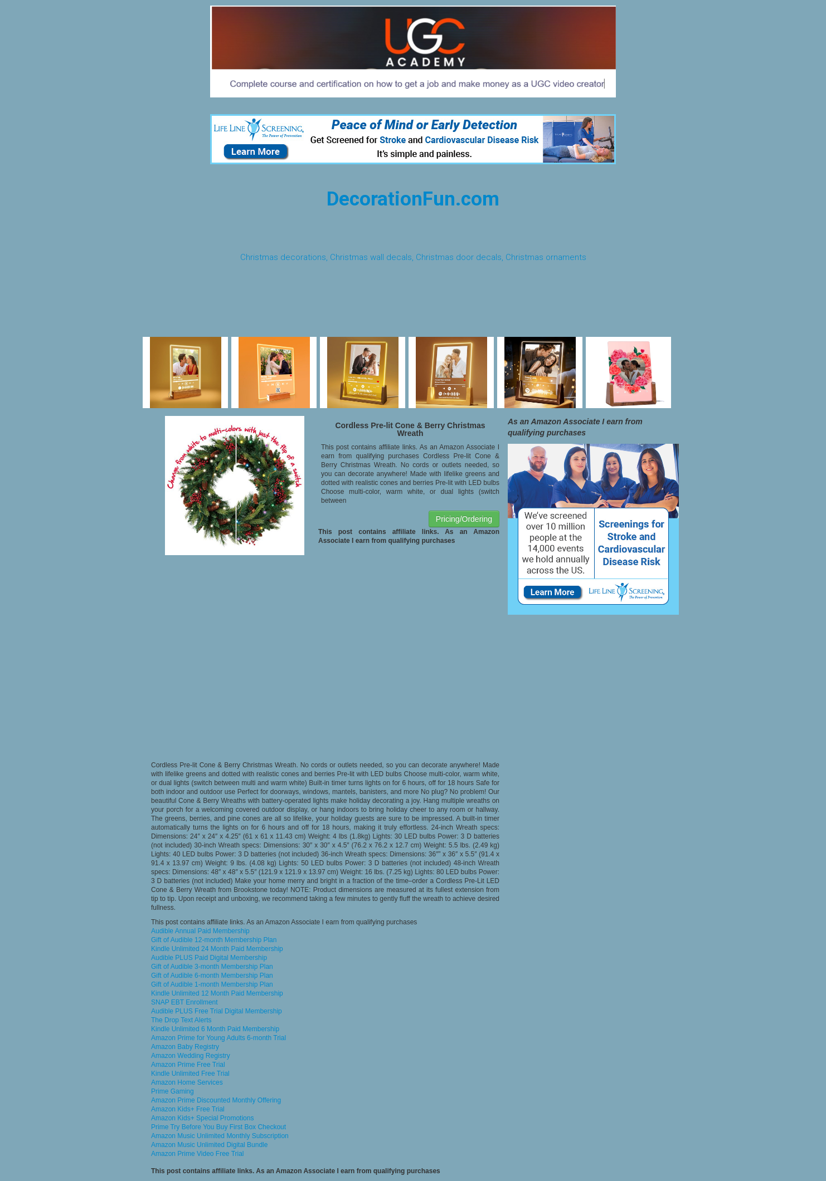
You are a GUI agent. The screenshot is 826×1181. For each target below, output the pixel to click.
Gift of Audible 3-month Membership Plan (212, 967)
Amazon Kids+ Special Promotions (202, 1118)
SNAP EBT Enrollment (184, 1002)
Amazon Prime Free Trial (188, 1065)
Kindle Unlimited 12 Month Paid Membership (217, 993)
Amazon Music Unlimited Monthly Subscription (220, 1136)
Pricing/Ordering (464, 518)
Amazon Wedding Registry (190, 1056)
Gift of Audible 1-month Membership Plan (212, 984)
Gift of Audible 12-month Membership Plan (213, 940)
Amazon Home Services (187, 1082)
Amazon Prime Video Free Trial (197, 1154)
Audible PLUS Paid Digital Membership (209, 958)
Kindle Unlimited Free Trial (190, 1073)
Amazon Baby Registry (185, 1047)
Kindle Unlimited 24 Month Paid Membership (217, 949)
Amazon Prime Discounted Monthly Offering (216, 1100)
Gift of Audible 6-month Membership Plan (212, 975)
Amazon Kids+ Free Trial (188, 1109)
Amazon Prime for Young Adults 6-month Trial (218, 1038)
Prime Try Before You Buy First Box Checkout (218, 1127)
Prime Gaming (172, 1091)
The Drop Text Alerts (181, 1020)
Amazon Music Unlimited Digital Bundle (209, 1145)
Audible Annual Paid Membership (200, 931)
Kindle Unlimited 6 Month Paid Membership (215, 1029)
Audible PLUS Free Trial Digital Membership (216, 1011)
